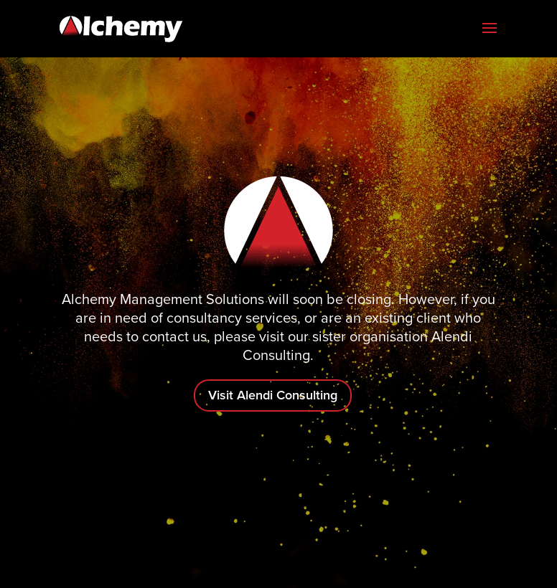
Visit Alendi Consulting (272, 395)
